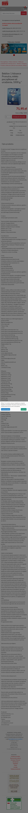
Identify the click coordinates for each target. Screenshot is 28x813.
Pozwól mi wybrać (5, 409)
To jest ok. (23, 409)
